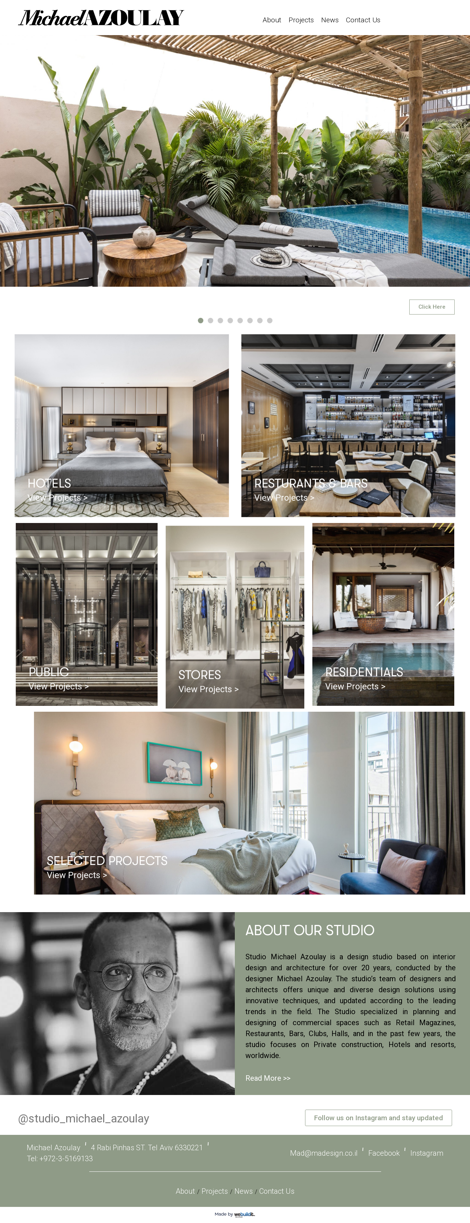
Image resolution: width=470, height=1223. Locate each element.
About (272, 20)
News (330, 20)
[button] (200, 320)
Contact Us (363, 20)
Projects (301, 20)
